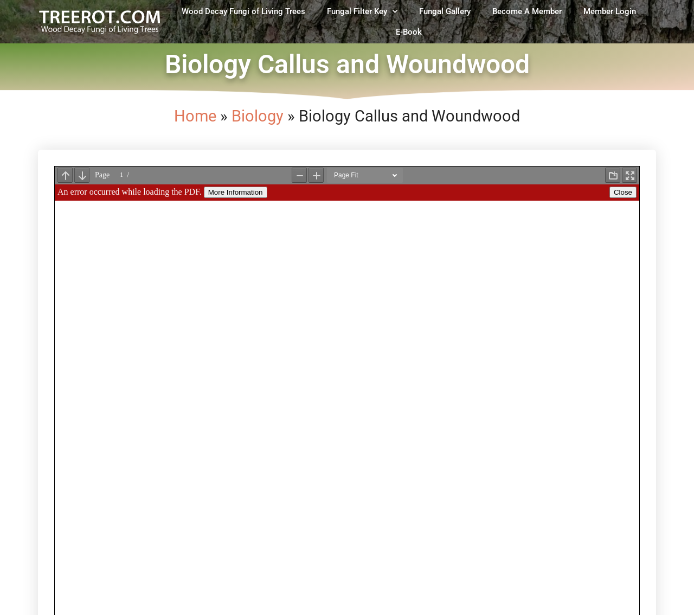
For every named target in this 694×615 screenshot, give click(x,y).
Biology (258, 116)
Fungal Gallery (445, 11)
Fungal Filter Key (362, 11)
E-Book (409, 32)
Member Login (609, 11)
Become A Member (527, 11)
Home (195, 116)
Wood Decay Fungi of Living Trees (243, 11)
